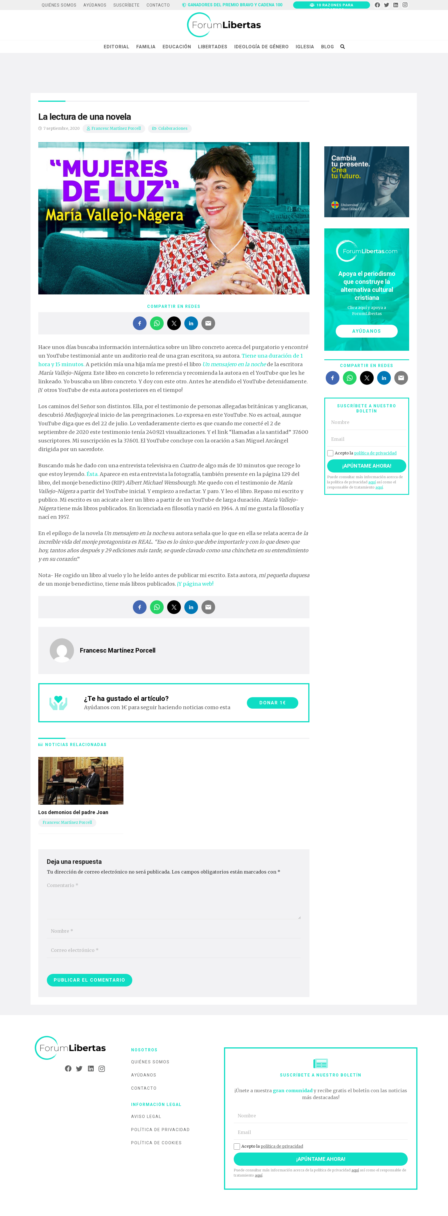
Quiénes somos (150, 1062)
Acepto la (362, 453)
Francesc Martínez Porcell (116, 128)
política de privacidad (375, 453)
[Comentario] (174, 898)
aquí (372, 482)
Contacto (144, 1088)
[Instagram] (405, 5)
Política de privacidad (160, 1129)
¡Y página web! (195, 584)
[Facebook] (377, 5)
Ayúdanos (144, 1075)
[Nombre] (174, 931)
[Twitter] (387, 5)
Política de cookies (156, 1143)
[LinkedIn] (396, 5)
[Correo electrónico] (174, 950)
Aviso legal (146, 1116)
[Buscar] (342, 46)
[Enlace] (224, 25)
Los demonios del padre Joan (73, 812)
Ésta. (93, 474)
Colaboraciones (172, 128)
